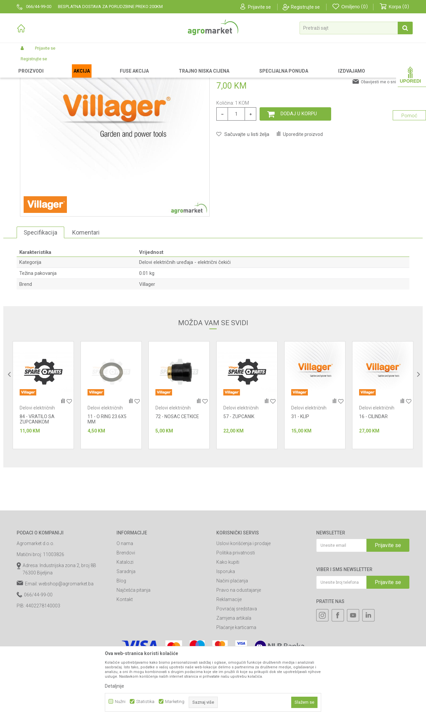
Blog (121, 637)
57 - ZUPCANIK (238, 472)
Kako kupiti (227, 618)
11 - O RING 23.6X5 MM (107, 475)
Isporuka (225, 627)
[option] (43, 451)
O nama (124, 599)
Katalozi (124, 618)
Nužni (120, 701)
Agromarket (27, 64)
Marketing (174, 701)
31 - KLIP (300, 472)
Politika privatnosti (235, 609)
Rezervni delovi (79, 64)
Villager (147, 341)
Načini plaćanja (232, 637)
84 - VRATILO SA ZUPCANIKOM (37, 475)
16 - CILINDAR (373, 472)
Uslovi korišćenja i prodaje (243, 599)
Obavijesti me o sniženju (383, 138)
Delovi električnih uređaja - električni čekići (252, 64)
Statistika (145, 701)
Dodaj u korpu (299, 170)
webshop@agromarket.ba (66, 640)
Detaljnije (114, 686)
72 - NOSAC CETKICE (177, 472)
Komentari (86, 288)
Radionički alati (112, 64)
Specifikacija (40, 288)
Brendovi (125, 609)
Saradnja (125, 627)
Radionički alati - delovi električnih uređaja (169, 64)
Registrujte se (305, 7)
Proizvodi (51, 64)
